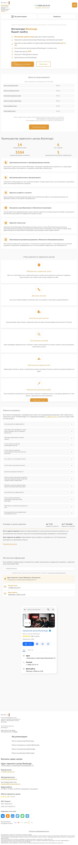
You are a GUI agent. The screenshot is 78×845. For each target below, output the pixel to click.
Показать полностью (10, 544)
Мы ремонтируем (19, 16)
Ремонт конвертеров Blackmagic (23, 753)
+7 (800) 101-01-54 (43, 5)
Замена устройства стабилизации (12, 101)
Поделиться (3, 816)
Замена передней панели (10, 106)
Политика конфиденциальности (39, 831)
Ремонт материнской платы (11, 85)
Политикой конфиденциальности (57, 573)
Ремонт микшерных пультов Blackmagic (25, 745)
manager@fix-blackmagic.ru (10, 784)
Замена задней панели (10, 111)
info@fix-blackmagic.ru (9, 779)
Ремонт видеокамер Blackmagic (23, 741)
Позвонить (57, 16)
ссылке (15, 731)
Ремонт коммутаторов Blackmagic (23, 749)
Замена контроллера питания (11, 90)
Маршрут (28, 644)
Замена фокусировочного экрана (12, 95)
